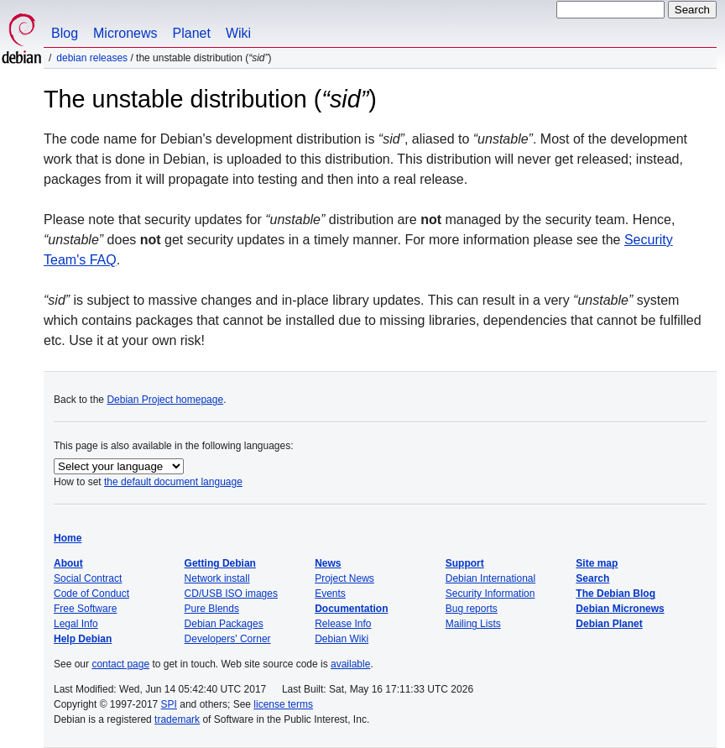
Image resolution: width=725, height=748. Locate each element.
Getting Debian (220, 563)
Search (592, 578)
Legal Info (76, 624)
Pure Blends (212, 609)
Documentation (351, 609)
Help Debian (83, 639)
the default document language (173, 482)
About (68, 563)
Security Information (490, 593)
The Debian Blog (615, 593)
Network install (217, 578)
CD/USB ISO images (231, 593)
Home (67, 538)
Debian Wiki (341, 639)
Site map (597, 563)
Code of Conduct (91, 593)
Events (330, 593)
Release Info (343, 624)
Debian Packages (224, 624)
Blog (64, 33)
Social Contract (88, 578)
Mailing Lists (473, 624)
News (328, 563)
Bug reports (472, 609)
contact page (120, 664)
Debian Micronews (620, 609)
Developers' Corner (228, 639)
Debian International (490, 578)
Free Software (85, 609)
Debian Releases (92, 58)
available (350, 664)
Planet (192, 33)
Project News (344, 578)
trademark (177, 719)
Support (465, 563)
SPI (169, 704)
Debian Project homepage (165, 399)
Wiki (238, 33)
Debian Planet (609, 624)
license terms (283, 704)
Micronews (125, 33)
